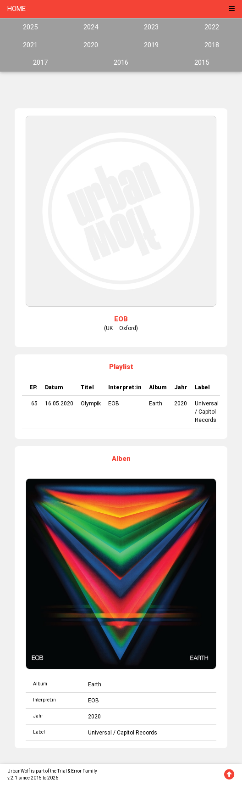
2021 (30, 45)
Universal (207, 403)
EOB (113, 403)
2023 (151, 27)
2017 (40, 62)
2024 (90, 27)
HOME (16, 9)
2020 (90, 45)
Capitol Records (137, 732)
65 (34, 403)
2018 (211, 45)
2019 (151, 45)
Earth (155, 403)
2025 (30, 27)
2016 (121, 62)
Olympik (91, 403)
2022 (211, 27)
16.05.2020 (59, 403)
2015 (201, 62)
